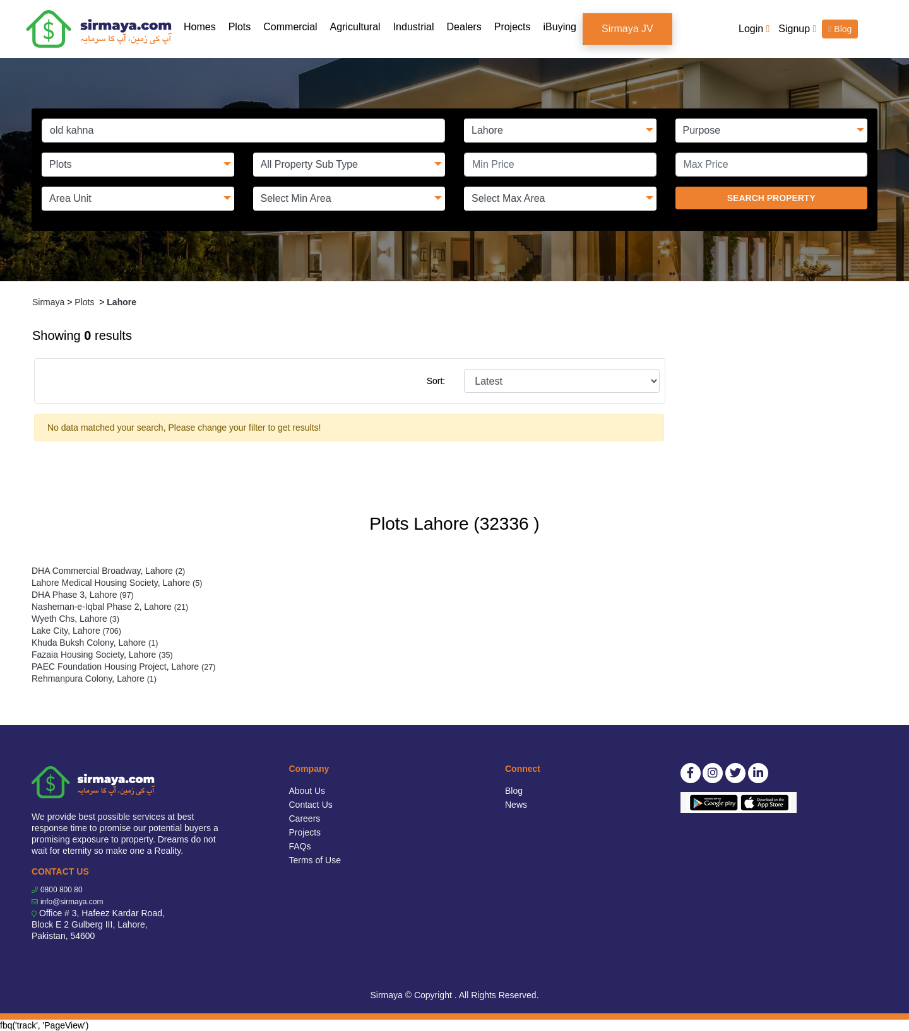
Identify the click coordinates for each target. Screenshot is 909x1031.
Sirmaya (48, 302)
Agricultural (355, 26)
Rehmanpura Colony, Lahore (94, 678)
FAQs (300, 846)
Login (754, 28)
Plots (240, 26)
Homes (203, 26)
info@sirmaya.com (72, 901)
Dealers (464, 26)
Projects (512, 26)
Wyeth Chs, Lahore (75, 619)
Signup (797, 28)
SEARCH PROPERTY (771, 198)
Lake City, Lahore (76, 631)
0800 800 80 (61, 889)
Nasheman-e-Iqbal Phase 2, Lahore (110, 607)
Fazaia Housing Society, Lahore (102, 654)
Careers (305, 818)
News (516, 805)
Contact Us (311, 805)
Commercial (290, 26)
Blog (840, 29)
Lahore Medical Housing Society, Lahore (117, 583)
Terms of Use (315, 860)
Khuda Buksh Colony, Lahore (95, 643)
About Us (307, 791)
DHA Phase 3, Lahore (83, 595)
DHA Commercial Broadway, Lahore (108, 571)
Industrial (413, 26)
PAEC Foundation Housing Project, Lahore (123, 666)
